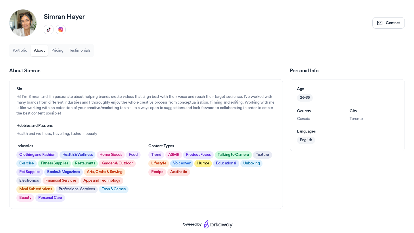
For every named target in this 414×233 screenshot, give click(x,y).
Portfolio (20, 50)
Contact (388, 23)
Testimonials (79, 50)
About (39, 50)
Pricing (57, 50)
